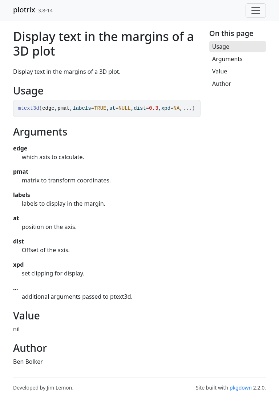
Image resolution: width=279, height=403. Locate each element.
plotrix (24, 10)
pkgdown (241, 387)
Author (221, 84)
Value (219, 71)
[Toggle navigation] (256, 10)
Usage (220, 47)
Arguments (227, 59)
